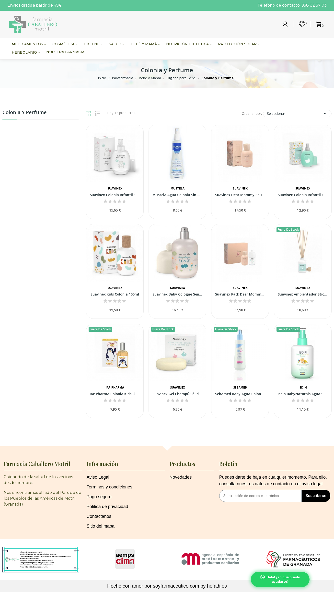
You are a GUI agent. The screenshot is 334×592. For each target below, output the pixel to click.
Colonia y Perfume (24, 113)
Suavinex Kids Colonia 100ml (115, 294)
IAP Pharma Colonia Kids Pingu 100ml (115, 393)
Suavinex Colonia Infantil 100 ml (115, 194)
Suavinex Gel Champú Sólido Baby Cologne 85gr (177, 393)
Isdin (303, 387)
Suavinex (114, 188)
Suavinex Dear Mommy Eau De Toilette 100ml (240, 194)
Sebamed (240, 387)
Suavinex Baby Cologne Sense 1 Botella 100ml (177, 294)
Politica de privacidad (107, 506)
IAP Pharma (115, 387)
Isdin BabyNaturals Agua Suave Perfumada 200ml (303, 393)
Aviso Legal (98, 477)
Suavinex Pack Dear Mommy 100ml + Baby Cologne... (240, 294)
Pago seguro (99, 496)
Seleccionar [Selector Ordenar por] (297, 114)
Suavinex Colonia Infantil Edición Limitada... (303, 194)
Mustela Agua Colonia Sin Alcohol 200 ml (177, 194)
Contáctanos (99, 516)
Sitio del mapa (101, 526)
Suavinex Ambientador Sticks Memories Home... (303, 294)
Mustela (177, 188)
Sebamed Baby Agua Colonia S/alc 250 (240, 393)
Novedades (181, 477)
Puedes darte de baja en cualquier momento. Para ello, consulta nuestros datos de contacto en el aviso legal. (273, 480)
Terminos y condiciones (109, 487)
